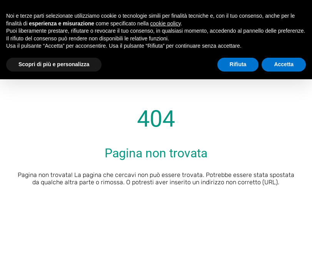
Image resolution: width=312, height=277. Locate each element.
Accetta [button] (284, 64)
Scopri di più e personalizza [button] (53, 64)
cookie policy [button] (165, 23)
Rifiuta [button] (238, 64)
